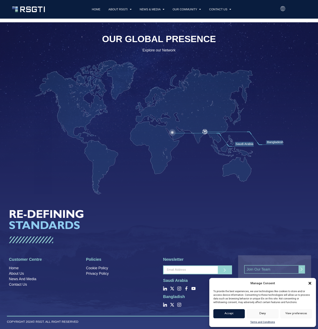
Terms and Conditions (262, 322)
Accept (229, 313)
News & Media (152, 9)
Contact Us (220, 9)
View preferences (296, 313)
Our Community (187, 9)
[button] (310, 283)
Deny (262, 313)
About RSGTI (120, 9)
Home (96, 9)
